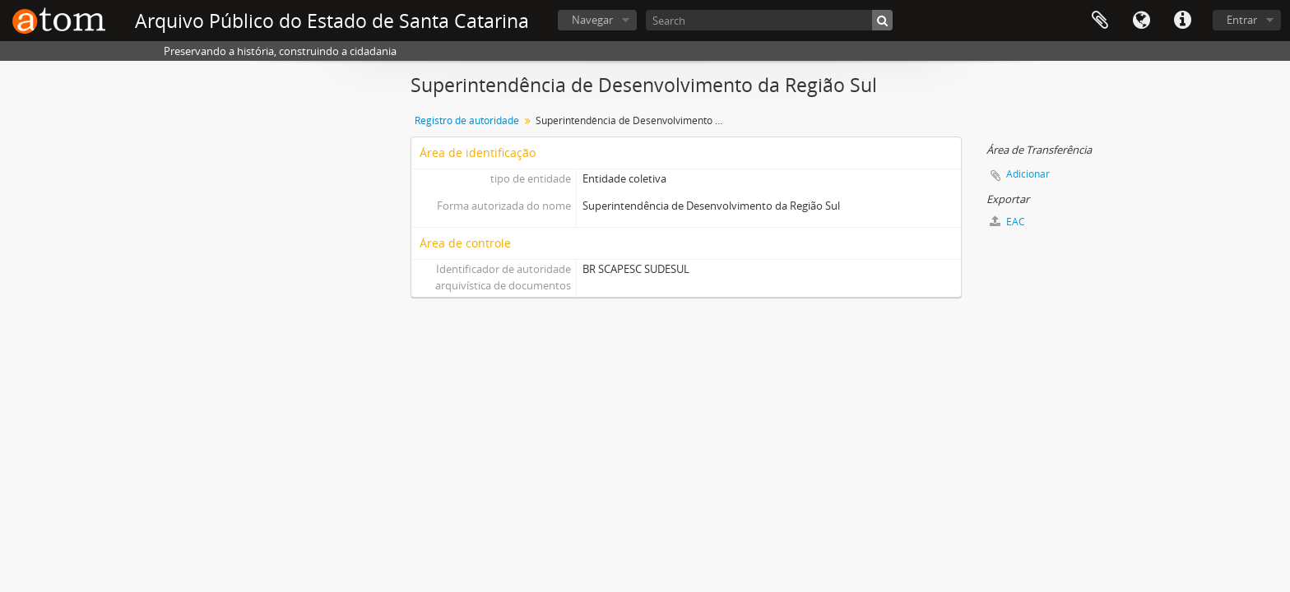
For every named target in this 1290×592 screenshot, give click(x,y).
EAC (1007, 222)
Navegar (592, 19)
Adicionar (1028, 174)
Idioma (1141, 20)
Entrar (1242, 19)
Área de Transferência (1100, 20)
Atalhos (1182, 20)
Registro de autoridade (467, 120)
